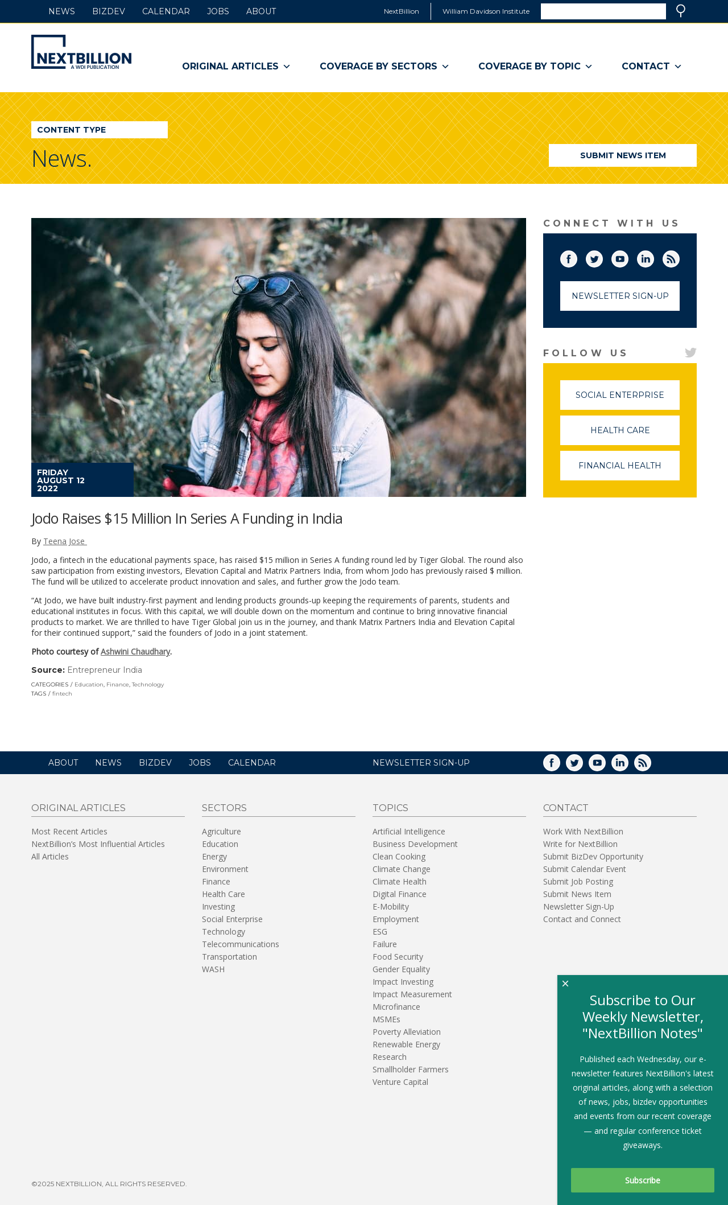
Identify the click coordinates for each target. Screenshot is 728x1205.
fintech (62, 693)
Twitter (602, 257)
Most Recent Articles (69, 831)
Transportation (229, 956)
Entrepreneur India (104, 670)
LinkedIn (653, 257)
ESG (380, 931)
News (61, 11)
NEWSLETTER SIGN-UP (421, 763)
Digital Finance (400, 894)
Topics (390, 808)
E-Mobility (391, 906)
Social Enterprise (628, 400)
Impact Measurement (412, 994)
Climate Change (402, 868)
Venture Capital (400, 1081)
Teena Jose (65, 541)
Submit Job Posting (578, 881)
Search (680, 11)
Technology (148, 684)
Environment (225, 868)
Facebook (576, 257)
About (261, 11)
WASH (213, 969)
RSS (679, 257)
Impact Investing (403, 981)
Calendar (166, 11)
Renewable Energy (406, 1044)
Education (89, 684)
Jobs (218, 11)
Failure (385, 944)
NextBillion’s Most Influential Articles (98, 843)
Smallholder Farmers (411, 1069)
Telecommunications (240, 944)
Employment (396, 919)
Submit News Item (623, 155)
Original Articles (236, 66)
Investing (218, 906)
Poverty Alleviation (407, 1031)
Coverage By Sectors (385, 66)
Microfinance (396, 1006)
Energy (214, 856)
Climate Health (400, 881)
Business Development (415, 843)
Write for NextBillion (580, 843)
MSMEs (386, 1019)
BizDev (108, 11)
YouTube (627, 257)
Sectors (224, 808)
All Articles (50, 856)
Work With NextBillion (583, 831)
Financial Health (629, 470)
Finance (117, 684)
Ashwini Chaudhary (135, 651)
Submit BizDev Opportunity (593, 856)
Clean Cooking (399, 856)
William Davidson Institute (486, 11)
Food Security (398, 956)
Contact (652, 66)
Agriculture (221, 831)
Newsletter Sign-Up (620, 296)
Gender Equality (401, 969)
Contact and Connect (582, 919)
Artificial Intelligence (409, 831)
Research (390, 1056)
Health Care (635, 435)
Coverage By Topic (535, 66)
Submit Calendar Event (584, 868)
